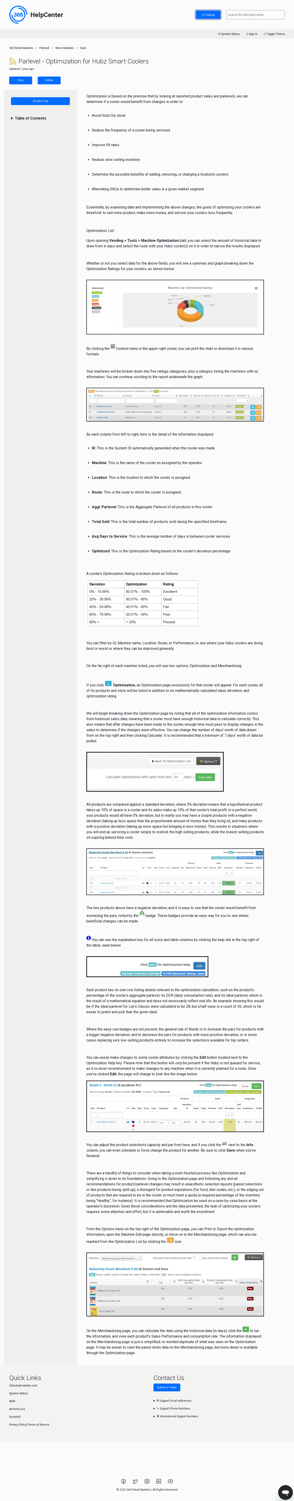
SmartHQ (15, 1416)
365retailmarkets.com (23, 1385)
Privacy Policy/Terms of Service (29, 1424)
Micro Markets (65, 48)
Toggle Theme (274, 34)
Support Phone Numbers (173, 1408)
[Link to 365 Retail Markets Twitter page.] (135, 1482)
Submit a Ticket (167, 1387)
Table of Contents (30, 118)
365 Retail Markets (21, 48)
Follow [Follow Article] (49, 80)
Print (21, 80)
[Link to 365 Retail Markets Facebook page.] (124, 1482)
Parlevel (44, 48)
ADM (12, 1401)
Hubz (83, 48)
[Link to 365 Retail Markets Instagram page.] (147, 1482)
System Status (229, 34)
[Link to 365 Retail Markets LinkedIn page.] (159, 1482)
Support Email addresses (174, 1400)
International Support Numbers (177, 1416)
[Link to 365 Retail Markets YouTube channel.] (170, 1482)
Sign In (251, 34)
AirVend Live (17, 1409)
